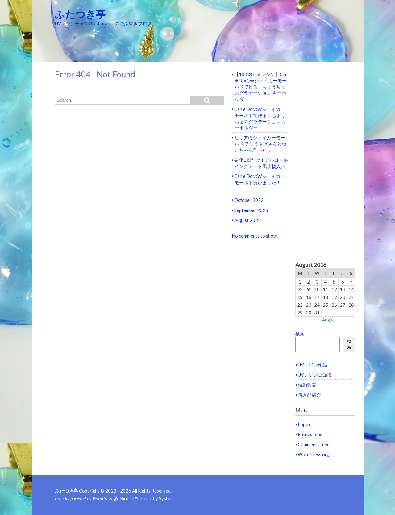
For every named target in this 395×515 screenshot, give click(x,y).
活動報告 (307, 384)
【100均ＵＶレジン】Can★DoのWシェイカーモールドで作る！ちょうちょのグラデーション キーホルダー (261, 87)
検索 (300, 333)
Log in (304, 424)
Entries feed (310, 434)
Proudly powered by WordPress (83, 498)
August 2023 (247, 220)
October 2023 (249, 200)
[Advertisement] (325, 161)
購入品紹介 (309, 395)
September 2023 (251, 210)
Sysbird (166, 498)
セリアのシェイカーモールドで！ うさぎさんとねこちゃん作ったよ (260, 144)
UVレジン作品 (312, 364)
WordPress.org (313, 454)
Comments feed (314, 444)
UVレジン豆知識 (315, 375)
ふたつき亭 (80, 14)
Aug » (327, 319)
